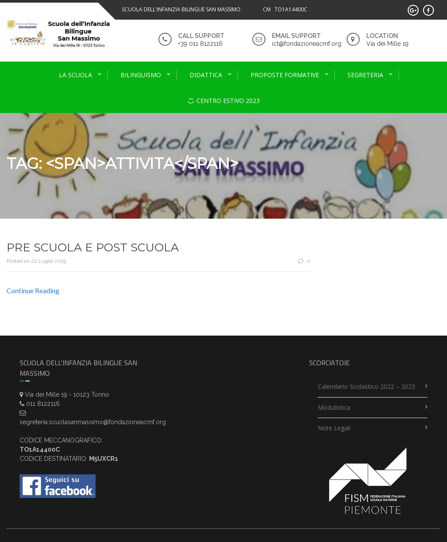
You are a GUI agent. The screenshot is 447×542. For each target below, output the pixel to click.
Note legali (334, 428)
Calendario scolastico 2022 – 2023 (366, 386)
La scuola (75, 75)
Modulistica (334, 407)
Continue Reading (33, 290)
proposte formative (285, 75)
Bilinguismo (140, 75)
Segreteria (365, 75)
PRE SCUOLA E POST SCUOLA (93, 247)
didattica (205, 75)
